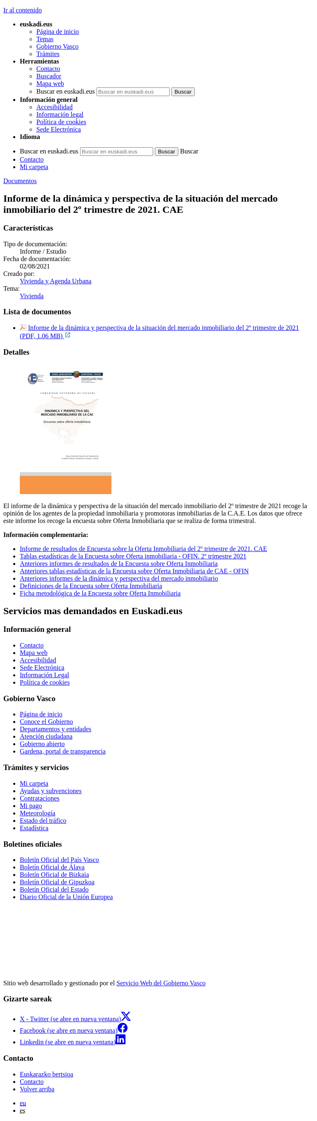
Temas (45, 38)
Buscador (48, 76)
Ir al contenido (22, 10)
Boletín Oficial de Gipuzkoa (57, 881)
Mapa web (50, 83)
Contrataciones (39, 798)
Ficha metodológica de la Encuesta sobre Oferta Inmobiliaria (100, 593)
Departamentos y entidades (55, 728)
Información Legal (44, 674)
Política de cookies (61, 121)
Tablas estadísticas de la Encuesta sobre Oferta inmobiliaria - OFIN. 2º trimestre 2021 (133, 556)
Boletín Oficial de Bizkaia (54, 874)
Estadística (34, 827)
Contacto (48, 68)
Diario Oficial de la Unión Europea (66, 896)
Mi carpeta (34, 166)
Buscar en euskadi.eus (65, 91)
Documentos (20, 180)
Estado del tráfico (43, 820)
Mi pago (31, 805)
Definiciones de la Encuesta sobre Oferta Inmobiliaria (91, 585)
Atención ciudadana (46, 736)
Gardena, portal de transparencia (63, 751)
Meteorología (37, 813)
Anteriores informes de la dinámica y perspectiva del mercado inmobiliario (119, 578)
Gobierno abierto (42, 743)
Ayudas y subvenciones (51, 790)
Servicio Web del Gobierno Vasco (161, 983)
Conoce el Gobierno (46, 721)
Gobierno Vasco (57, 46)
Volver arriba (37, 1089)
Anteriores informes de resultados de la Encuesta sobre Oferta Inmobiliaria (119, 563)
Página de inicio (57, 31)
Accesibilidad (54, 107)
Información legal (59, 114)
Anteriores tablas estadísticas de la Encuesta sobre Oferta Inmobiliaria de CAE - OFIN (134, 571)
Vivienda (32, 295)
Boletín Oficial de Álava (52, 867)
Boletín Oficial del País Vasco (59, 859)
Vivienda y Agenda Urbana (56, 281)
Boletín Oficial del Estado (54, 889)
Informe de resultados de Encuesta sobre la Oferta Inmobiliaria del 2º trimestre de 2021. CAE (143, 548)
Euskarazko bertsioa (46, 1074)
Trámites (47, 53)
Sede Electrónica (58, 129)
